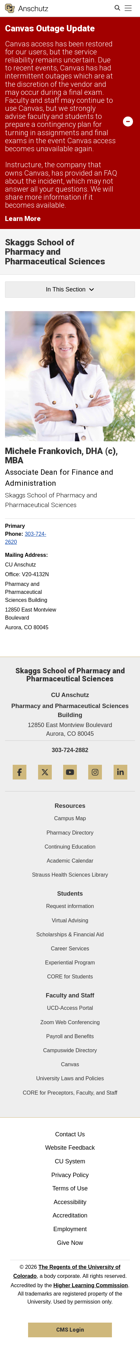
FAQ (110, 173)
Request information (70, 906)
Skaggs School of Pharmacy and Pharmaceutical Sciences (55, 251)
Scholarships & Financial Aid (70, 934)
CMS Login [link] (70, 1330)
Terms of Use (70, 1188)
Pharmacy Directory (69, 833)
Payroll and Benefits (70, 1036)
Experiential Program (70, 962)
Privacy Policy (70, 1175)
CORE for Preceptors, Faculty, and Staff (70, 1093)
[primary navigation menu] (128, 8)
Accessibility (69, 1202)
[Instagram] (95, 782)
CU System (70, 1161)
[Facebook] (19, 782)
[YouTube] (70, 782)
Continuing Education (69, 847)
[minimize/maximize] (128, 121)
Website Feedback (70, 1147)
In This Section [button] (70, 289)
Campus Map (70, 818)
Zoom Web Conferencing (70, 1022)
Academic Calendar (70, 861)
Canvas (70, 1064)
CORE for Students (70, 976)
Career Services (70, 948)
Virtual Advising (70, 920)
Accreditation (69, 1215)
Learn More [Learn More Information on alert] (23, 219)
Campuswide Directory (70, 1050)
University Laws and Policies (70, 1078)
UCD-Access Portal (70, 1008)
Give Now (70, 1242)
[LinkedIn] (120, 782)
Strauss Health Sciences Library (70, 875)
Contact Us (70, 1134)
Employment (70, 1229)
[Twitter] (45, 782)
